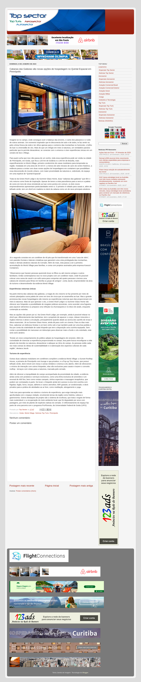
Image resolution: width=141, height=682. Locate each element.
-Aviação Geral (104, 91)
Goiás (21, 413)
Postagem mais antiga (81, 485)
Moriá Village (30, 413)
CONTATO (102, 67)
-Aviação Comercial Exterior (109, 88)
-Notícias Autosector (106, 118)
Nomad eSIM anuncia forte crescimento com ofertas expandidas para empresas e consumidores (114, 160)
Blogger (85, 673)
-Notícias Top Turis (105, 109)
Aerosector (103, 76)
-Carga (101, 97)
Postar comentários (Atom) (26, 491)
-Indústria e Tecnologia (107, 100)
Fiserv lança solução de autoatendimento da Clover (114, 171)
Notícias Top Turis (42, 413)
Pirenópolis (54, 413)
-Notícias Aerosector (106, 82)
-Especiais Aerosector (107, 79)
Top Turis (102, 103)
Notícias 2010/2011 (106, 121)
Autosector (103, 112)
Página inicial (52, 485)
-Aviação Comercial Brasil (108, 85)
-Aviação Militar (104, 94)
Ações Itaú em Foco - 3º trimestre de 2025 (115, 152)
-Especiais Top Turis (106, 106)
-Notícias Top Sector (106, 73)
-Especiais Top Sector (107, 70)
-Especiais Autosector (107, 115)
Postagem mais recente (21, 485)
